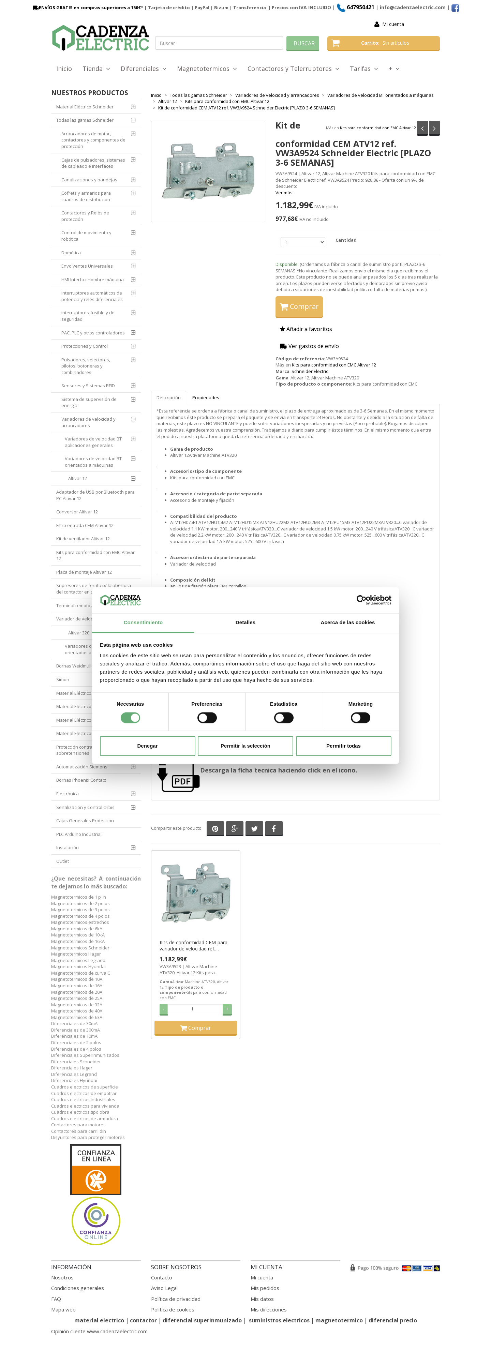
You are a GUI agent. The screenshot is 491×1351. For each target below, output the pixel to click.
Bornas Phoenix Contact (81, 780)
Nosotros (62, 1277)
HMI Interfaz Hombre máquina (92, 279)
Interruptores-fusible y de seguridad (88, 316)
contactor (143, 1320)
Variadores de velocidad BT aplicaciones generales (93, 442)
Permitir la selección (245, 746)
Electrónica (67, 794)
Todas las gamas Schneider (85, 120)
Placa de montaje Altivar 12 (84, 572)
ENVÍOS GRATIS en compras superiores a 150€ (86, 7)
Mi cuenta (393, 24)
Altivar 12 (77, 478)
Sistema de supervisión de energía (89, 402)
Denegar (147, 746)
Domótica (71, 253)
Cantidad (346, 240)
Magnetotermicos (207, 68)
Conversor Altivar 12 (77, 512)
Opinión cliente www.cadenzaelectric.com (99, 1331)
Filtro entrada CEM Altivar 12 (85, 525)
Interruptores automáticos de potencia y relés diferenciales (92, 296)
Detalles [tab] (245, 623)
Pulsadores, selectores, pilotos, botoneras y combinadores (85, 366)
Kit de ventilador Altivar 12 (83, 539)
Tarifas (364, 68)
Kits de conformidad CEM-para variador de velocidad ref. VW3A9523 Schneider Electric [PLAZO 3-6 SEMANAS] (193, 946)
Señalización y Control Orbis (85, 807)
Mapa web (63, 1309)
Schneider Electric (310, 371)
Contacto (161, 1277)
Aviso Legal (164, 1288)
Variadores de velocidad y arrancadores (88, 422)
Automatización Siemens (81, 767)
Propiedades (205, 397)
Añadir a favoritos (306, 329)
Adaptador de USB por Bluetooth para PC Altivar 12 (95, 495)
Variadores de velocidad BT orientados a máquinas (93, 461)
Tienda (96, 68)
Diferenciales (143, 68)
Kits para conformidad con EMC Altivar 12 (378, 127)
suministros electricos (279, 1320)
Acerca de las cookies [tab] (348, 623)
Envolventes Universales (87, 266)
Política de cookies (172, 1309)
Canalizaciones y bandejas (89, 180)
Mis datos (262, 1298)
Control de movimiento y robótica (86, 235)
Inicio (64, 68)
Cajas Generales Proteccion (85, 820)
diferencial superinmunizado (202, 1320)
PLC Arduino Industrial (79, 834)
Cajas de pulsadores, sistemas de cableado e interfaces (93, 163)
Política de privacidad (175, 1298)
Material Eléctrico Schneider (85, 107)
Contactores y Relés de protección (85, 216)
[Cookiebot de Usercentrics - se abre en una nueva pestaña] (361, 600)
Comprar (299, 306)
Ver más (284, 193)
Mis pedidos (265, 1288)
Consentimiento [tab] (143, 623)
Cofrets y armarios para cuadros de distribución (86, 196)
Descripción (169, 397)
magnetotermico (339, 1320)
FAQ (56, 1298)
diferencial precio (393, 1320)
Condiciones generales (77, 1288)
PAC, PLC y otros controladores (93, 333)
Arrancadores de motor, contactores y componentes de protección (93, 140)
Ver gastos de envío (309, 346)
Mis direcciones (269, 1309)
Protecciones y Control (84, 346)
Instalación (67, 847)
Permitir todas (343, 746)
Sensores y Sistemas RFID (88, 385)
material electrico (99, 1320)
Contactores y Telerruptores (293, 68)
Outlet (62, 861)
